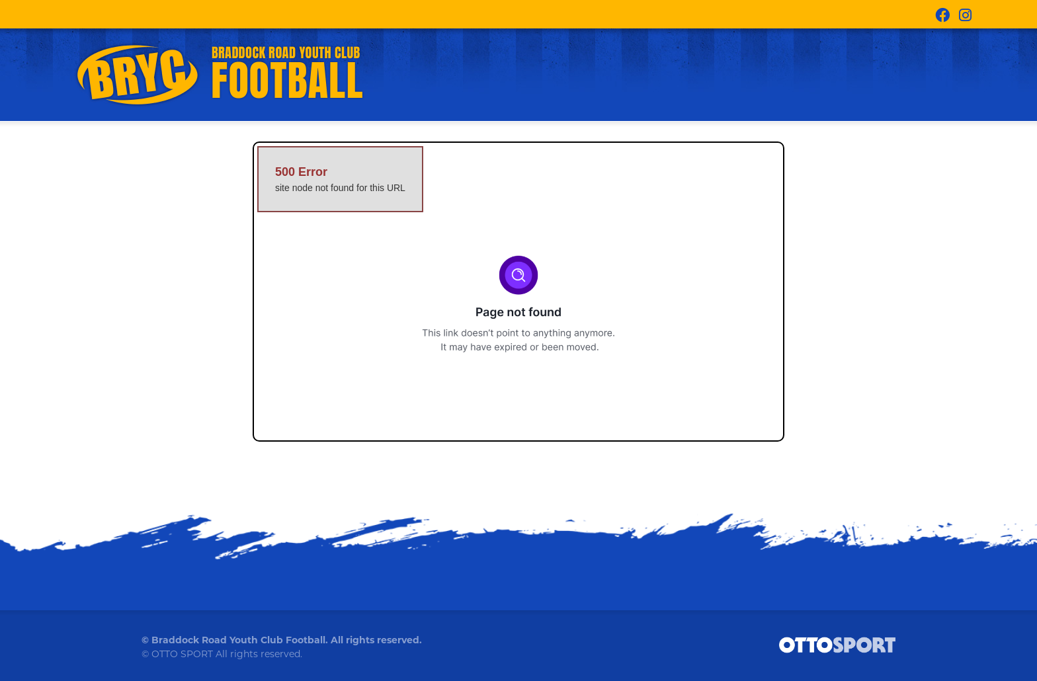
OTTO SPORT (182, 654)
